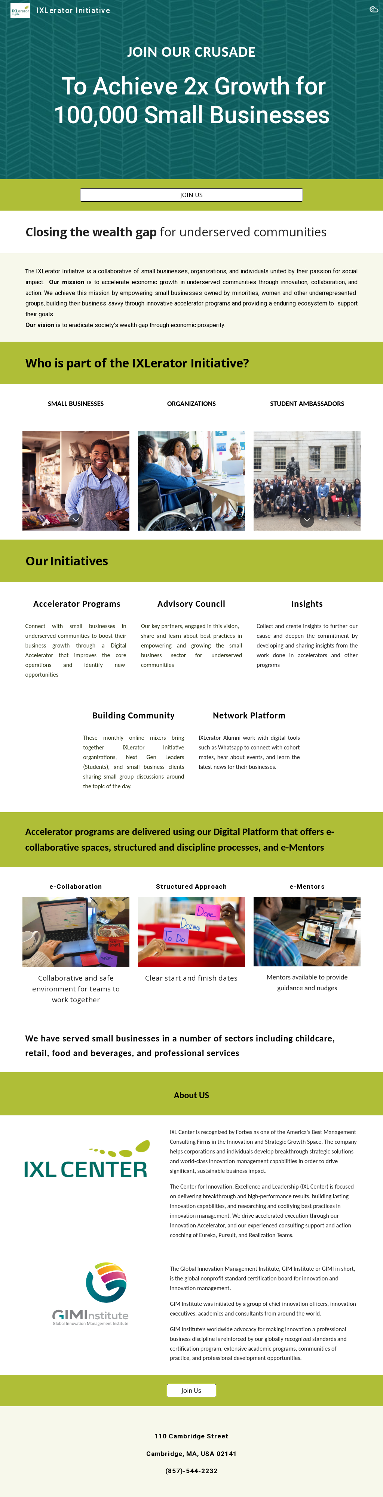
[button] (374, 10)
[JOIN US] (191, 195)
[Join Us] (191, 1390)
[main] (191, 90)
